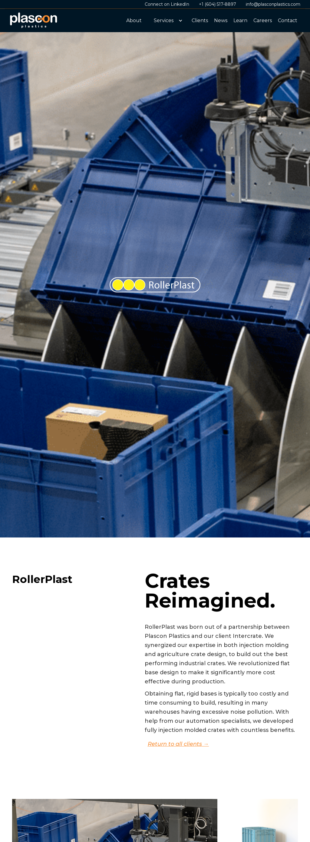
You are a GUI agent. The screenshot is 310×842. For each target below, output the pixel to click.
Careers (262, 20)
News (220, 20)
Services (163, 20)
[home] (34, 20)
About (134, 20)
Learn (240, 20)
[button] (167, 20)
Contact (287, 20)
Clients (200, 20)
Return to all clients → (178, 744)
